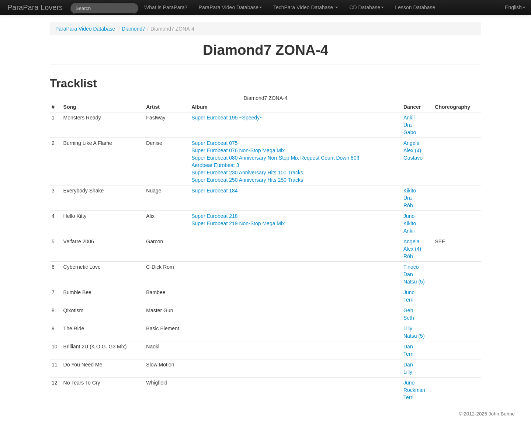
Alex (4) (412, 150)
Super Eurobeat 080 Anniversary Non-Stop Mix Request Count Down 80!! (275, 158)
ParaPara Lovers (35, 7)
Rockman (414, 390)
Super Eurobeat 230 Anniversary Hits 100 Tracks (247, 172)
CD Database (366, 7)
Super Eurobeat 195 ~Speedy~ (227, 118)
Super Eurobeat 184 (214, 191)
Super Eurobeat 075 (214, 143)
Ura (407, 125)
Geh (408, 310)
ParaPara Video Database (230, 7)
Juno (408, 216)
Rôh (408, 205)
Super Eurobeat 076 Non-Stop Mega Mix (238, 150)
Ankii (408, 118)
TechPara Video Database (305, 7)
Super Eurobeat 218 (214, 216)
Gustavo (413, 158)
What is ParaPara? (166, 7)
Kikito (409, 191)
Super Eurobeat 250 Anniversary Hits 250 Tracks (247, 180)
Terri (408, 300)
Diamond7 (133, 29)
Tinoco (411, 267)
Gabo (409, 132)
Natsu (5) (414, 282)
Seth (408, 318)
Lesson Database (415, 7)
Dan (408, 274)
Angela (411, 143)
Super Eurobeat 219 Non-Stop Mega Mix (238, 223)
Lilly (407, 328)
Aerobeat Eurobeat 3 (215, 165)
